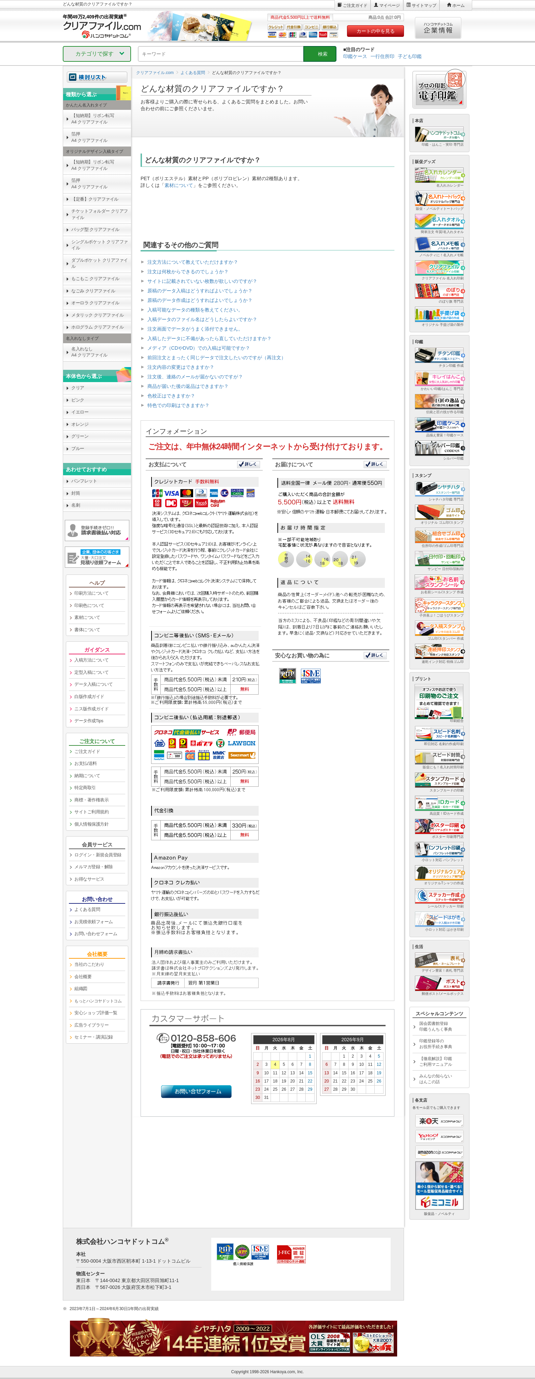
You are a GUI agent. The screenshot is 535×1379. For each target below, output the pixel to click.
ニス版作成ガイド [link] (91, 708)
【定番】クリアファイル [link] (94, 199)
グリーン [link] (79, 436)
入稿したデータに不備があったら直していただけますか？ (209, 338)
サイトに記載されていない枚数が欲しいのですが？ (202, 281)
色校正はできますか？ (171, 395)
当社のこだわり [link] (89, 964)
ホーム (458, 5)
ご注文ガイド (355, 5)
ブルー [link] (77, 448)
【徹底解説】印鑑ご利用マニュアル (435, 1061)
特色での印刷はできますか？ (178, 405)
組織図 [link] (80, 988)
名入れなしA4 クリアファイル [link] (89, 352)
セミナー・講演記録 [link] (93, 1037)
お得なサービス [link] (89, 879)
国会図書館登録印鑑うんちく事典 (435, 1026)
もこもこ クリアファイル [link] (95, 278)
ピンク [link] (77, 400)
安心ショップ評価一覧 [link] (95, 1012)
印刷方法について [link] (91, 593)
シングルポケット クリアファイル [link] (99, 245)
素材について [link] (87, 617)
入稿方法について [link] (91, 660)
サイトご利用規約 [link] (91, 811)
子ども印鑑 (410, 56)
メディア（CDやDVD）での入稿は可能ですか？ (198, 348)
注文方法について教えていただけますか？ (192, 262)
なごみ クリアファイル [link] (93, 290)
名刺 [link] (75, 505)
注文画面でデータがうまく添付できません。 (195, 329)
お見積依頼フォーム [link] (93, 921)
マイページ (389, 5)
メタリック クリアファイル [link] (97, 315)
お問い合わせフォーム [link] (95, 933)
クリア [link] (77, 387)
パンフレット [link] (84, 480)
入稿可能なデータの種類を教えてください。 (195, 310)
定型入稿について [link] (91, 672)
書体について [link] (87, 629)
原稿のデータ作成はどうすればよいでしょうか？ (199, 300)
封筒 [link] (75, 493)
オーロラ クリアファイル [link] (95, 302)
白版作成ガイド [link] (89, 696)
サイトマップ (424, 5)
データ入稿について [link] (93, 684)
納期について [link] (87, 775)
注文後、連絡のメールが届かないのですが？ (195, 376)
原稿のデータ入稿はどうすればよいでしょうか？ (199, 290)
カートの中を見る (376, 31)
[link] (97, 1001)
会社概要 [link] (82, 976)
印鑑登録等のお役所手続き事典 (435, 1044)
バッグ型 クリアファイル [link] (95, 229)
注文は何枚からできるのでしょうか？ (188, 271)
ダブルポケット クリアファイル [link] (99, 263)
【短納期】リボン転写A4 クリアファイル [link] (92, 119)
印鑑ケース (355, 56)
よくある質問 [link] (87, 909)
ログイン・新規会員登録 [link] (97, 854)
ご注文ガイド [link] (87, 751)
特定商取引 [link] (85, 787)
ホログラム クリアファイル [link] (97, 327)
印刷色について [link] (89, 605)
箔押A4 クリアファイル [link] (89, 137)
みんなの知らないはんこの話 (435, 1079)
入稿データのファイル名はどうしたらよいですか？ (202, 319)
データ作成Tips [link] (88, 720)
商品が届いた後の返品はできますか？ (188, 386)
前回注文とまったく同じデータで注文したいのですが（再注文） (216, 357)
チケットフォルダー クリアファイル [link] (99, 214)
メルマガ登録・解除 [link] (93, 866)
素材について (178, 185)
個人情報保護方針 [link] (91, 824)
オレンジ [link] (79, 424)
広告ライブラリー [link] (91, 1025)
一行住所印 (382, 56)
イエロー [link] (79, 412)
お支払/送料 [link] (85, 763)
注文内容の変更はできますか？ (180, 367)
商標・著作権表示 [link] (91, 799)
